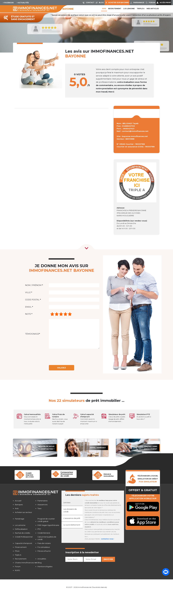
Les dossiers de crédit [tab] (70, 510)
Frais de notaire (44, 543)
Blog (40, 563)
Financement (21, 547)
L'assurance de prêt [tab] (71, 518)
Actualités (42, 559)
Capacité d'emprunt (23, 543)
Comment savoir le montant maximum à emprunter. (88, 419)
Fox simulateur (44, 547)
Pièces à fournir (44, 551)
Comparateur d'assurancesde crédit (66, 474)
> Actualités (23, 3)
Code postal (33, 300)
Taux (39, 508)
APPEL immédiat (98, 448)
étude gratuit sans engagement (147, 447)
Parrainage (19, 519)
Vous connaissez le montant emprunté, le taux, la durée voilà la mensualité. (32, 419)
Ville (28, 292)
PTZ (39, 529)
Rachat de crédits (22, 533)
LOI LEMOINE (129, 9)
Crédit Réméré (44, 533)
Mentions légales (45, 566)
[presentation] (70, 357)
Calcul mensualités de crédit (47, 538)
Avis (104, 9)
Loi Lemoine (20, 525)
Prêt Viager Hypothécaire (48, 525)
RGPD (17, 570)
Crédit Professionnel (23, 537)
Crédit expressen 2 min (30, 475)
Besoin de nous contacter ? (46, 447)
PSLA (17, 551)
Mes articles (153, 9)
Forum (17, 566)
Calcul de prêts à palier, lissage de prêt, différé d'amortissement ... (117, 417)
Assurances (42, 504)
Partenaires (42, 501)
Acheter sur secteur (23, 512)
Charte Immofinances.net (26, 563)
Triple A (140, 9)
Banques (19, 504)
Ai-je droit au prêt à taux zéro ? (144, 416)
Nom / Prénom (34, 285)
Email (29, 307)
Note (28, 314)
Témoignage (32, 334)
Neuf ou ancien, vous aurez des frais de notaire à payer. (60, 419)
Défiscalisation (21, 529)
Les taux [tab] (66, 502)
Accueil (18, 501)
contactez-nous (107, 539)
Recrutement (114, 9)
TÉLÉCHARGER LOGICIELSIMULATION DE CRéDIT (147, 479)
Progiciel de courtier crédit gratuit (46, 520)
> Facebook (8, 3)
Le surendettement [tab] (71, 525)
